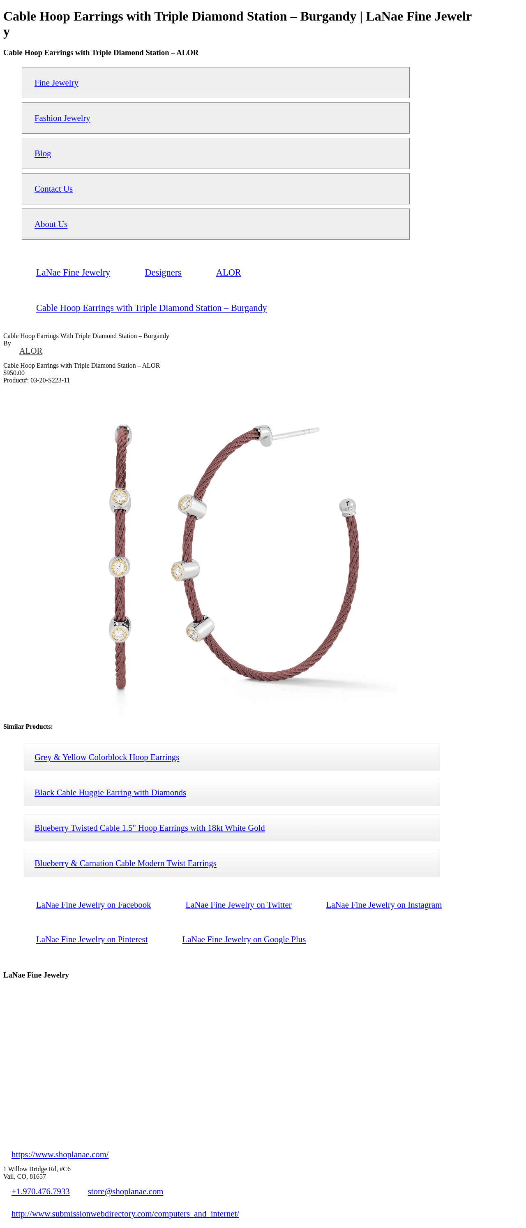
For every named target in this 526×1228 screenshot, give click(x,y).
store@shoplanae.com (126, 1191)
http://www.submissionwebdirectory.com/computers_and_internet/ (125, 1213)
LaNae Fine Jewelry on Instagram (384, 904)
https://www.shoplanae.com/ (60, 1154)
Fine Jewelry (56, 82)
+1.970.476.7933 (41, 1191)
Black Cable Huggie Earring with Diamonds (110, 792)
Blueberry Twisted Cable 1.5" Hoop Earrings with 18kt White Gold (150, 827)
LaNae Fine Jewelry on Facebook (93, 904)
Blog (43, 153)
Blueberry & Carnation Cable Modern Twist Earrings (126, 863)
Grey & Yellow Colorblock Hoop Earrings (107, 757)
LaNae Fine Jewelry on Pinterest (92, 939)
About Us (51, 224)
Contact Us (54, 188)
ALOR (31, 350)
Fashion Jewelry (62, 118)
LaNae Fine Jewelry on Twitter (239, 904)
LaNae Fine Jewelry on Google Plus (244, 939)
